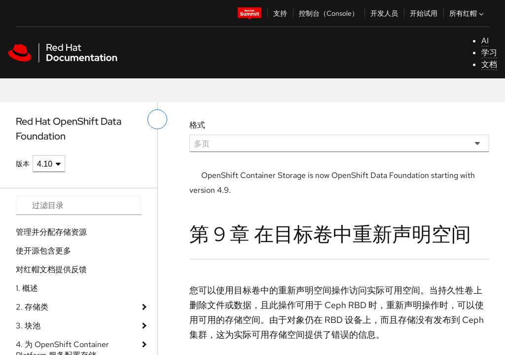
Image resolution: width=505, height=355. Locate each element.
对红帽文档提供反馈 (51, 269)
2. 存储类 (32, 307)
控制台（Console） (329, 13)
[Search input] (79, 205)
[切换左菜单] (157, 119)
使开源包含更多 (43, 251)
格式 (197, 125)
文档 (489, 64)
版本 (23, 163)
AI (485, 41)
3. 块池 (28, 325)
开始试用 (423, 13)
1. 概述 (27, 288)
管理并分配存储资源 (51, 232)
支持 (280, 13)
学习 (489, 52)
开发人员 (384, 13)
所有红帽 (467, 13)
